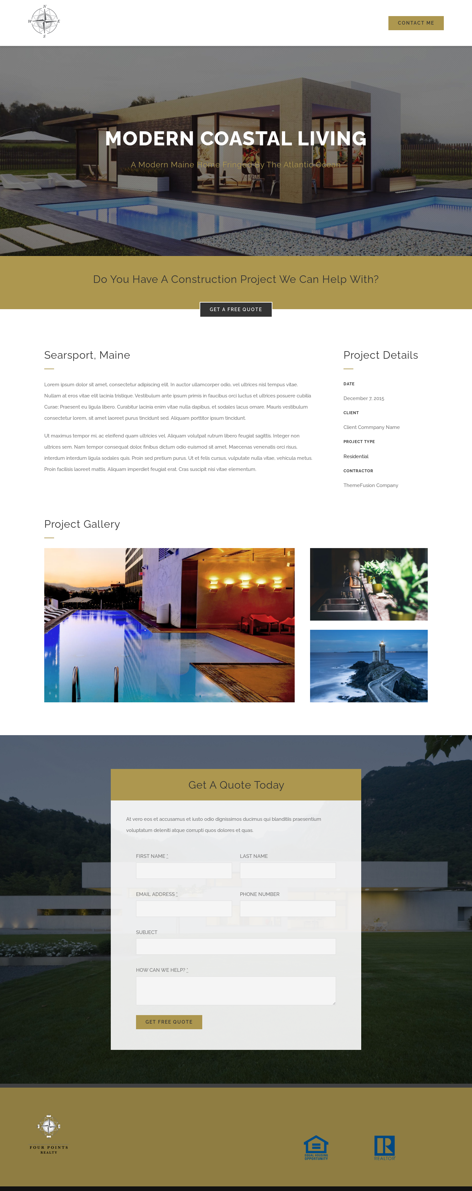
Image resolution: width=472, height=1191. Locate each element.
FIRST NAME (152, 856)
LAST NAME (254, 856)
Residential (356, 456)
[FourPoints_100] (44, 7)
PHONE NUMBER (260, 894)
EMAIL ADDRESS (157, 894)
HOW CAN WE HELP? (162, 970)
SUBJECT (146, 932)
